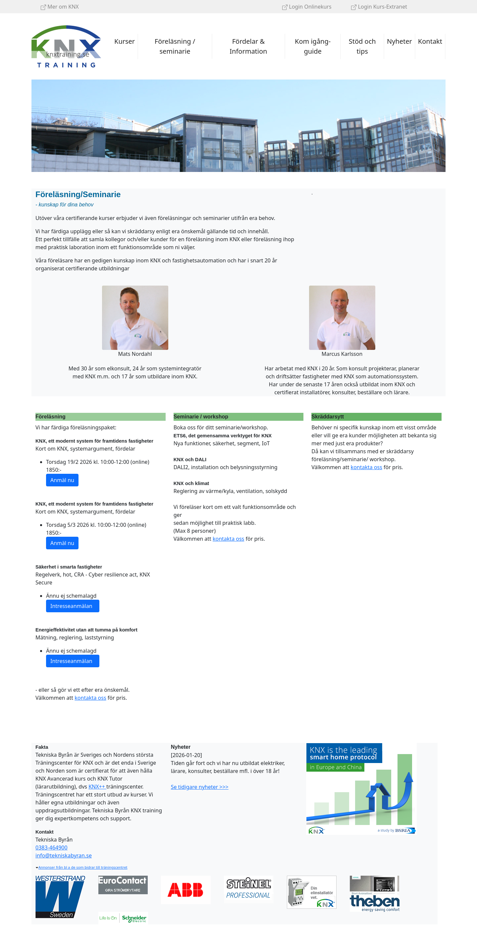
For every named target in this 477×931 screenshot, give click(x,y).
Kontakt (430, 41)
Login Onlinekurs (307, 6)
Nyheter (399, 41)
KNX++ (97, 786)
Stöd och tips (362, 46)
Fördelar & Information (248, 46)
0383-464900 (51, 847)
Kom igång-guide (313, 46)
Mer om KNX (60, 6)
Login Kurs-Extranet (379, 6)
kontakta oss (90, 697)
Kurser (124, 41)
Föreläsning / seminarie (175, 46)
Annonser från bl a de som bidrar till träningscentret (81, 867)
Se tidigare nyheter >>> (200, 787)
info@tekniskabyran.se (63, 855)
